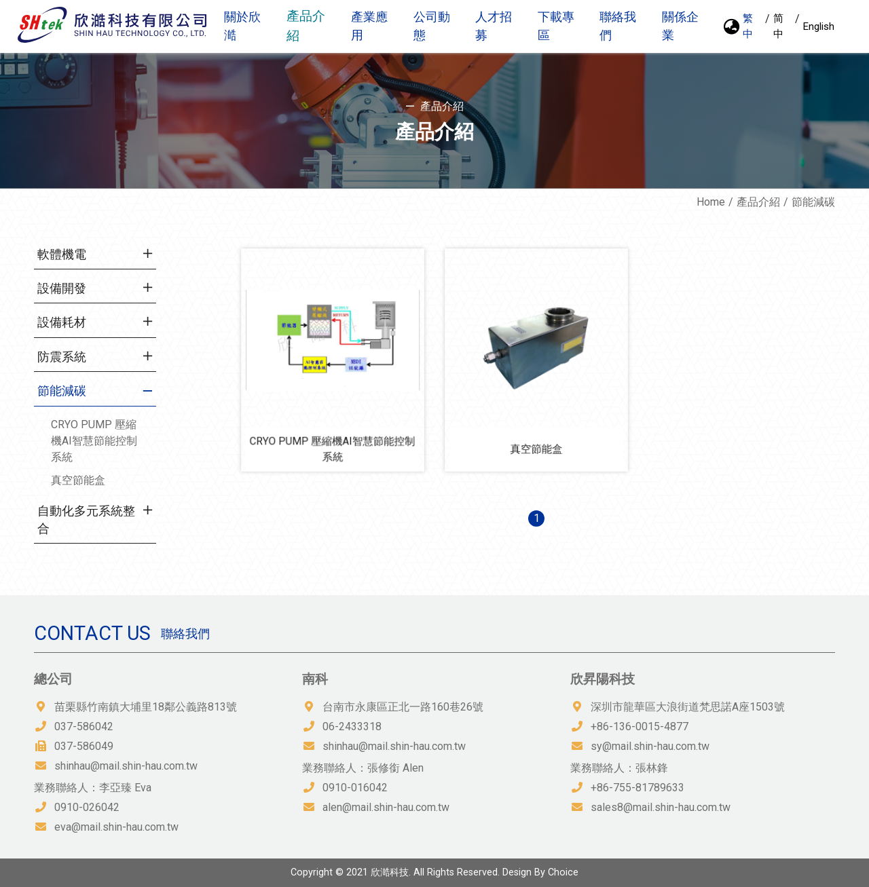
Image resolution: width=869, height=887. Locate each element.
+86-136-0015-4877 (639, 726)
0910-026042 (86, 807)
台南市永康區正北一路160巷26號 (402, 706)
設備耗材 (61, 322)
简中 (778, 26)
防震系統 (61, 357)
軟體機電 (61, 254)
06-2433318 (352, 726)
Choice (563, 872)
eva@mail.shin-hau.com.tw (116, 826)
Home (711, 201)
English (818, 26)
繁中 (748, 26)
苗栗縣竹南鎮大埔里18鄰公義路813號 (145, 706)
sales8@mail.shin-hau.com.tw (661, 807)
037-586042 (83, 726)
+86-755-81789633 (637, 787)
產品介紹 (758, 201)
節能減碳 (61, 391)
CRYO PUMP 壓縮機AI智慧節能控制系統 (94, 441)
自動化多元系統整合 (86, 519)
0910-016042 (355, 787)
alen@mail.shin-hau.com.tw (385, 807)
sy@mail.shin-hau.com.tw (650, 746)
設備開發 (61, 288)
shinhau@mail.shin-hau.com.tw (126, 765)
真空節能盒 (78, 480)
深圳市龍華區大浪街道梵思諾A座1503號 (688, 706)
